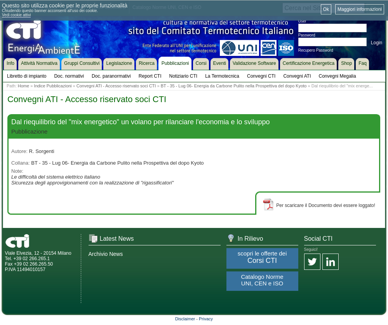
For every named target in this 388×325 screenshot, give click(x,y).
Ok (326, 9)
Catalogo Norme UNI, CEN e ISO (262, 280)
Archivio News (106, 254)
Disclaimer (185, 318)
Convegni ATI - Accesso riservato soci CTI (116, 85)
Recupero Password (315, 50)
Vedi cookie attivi (16, 15)
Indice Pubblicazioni (52, 85)
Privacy (206, 318)
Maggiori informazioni (360, 9)
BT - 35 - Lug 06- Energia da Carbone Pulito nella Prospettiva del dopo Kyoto (234, 85)
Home (23, 85)
